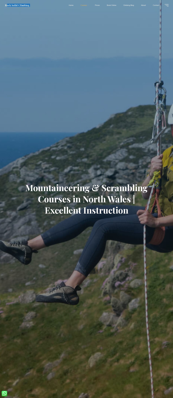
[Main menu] (167, 5)
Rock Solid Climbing (17, 5)
